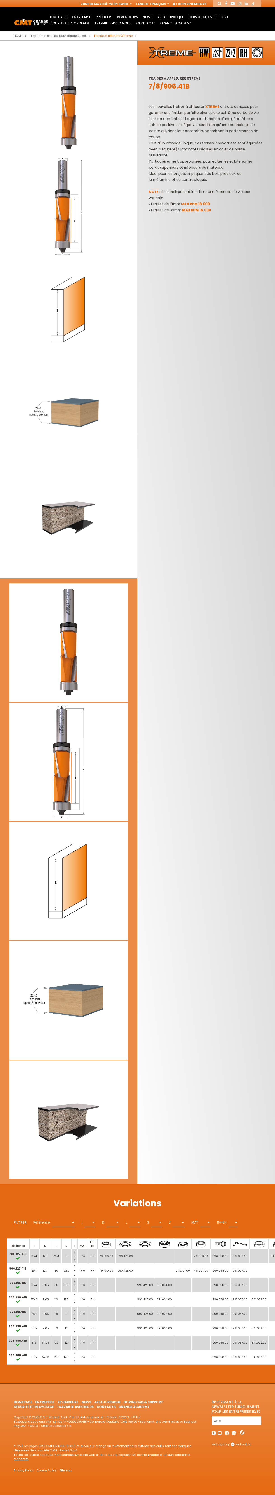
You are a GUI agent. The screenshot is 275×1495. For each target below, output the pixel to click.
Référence (41, 1222)
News (147, 17)
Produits (104, 17)
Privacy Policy (24, 1470)
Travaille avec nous (112, 23)
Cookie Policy (46, 1470)
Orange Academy (176, 23)
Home (18, 36)
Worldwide (120, 4)
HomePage (58, 17)
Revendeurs (127, 17)
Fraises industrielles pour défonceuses (58, 36)
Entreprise (81, 17)
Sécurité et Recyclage (69, 23)
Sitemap (65, 1470)
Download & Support (208, 17)
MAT (194, 1222)
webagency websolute (231, 1444)
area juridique (170, 17)
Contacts (145, 23)
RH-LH (221, 1222)
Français (159, 4)
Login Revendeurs (189, 4)
